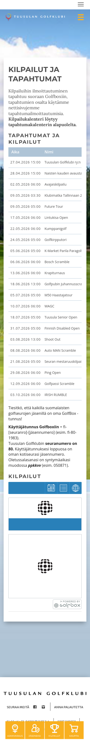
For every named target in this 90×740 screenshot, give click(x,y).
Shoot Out (52, 339)
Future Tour (53, 206)
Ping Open (52, 372)
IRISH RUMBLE (55, 394)
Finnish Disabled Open (62, 328)
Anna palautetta (68, 707)
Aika (14, 152)
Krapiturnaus (54, 273)
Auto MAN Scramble (60, 350)
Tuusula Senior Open (60, 317)
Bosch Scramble (56, 262)
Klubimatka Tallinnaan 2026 (66, 195)
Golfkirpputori (55, 239)
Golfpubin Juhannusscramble (67, 284)
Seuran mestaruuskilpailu (64, 361)
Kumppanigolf (55, 228)
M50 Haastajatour (58, 295)
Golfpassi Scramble (59, 383)
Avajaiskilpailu (55, 184)
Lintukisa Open (56, 217)
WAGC (49, 306)
